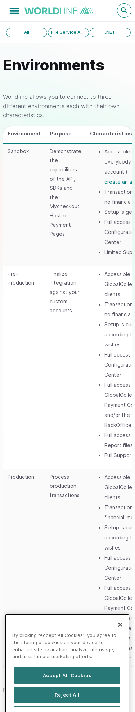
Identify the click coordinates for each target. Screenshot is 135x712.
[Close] (120, 634)
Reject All (67, 703)
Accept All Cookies (67, 684)
